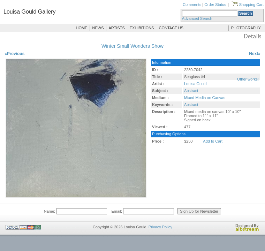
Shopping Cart (248, 4)
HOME (82, 28)
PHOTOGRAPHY (246, 28)
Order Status (215, 4)
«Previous (14, 53)
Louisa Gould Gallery (29, 12)
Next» (254, 53)
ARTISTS (117, 28)
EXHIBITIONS (142, 28)
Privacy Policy (160, 227)
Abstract (191, 91)
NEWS (98, 28)
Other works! (248, 79)
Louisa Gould (195, 84)
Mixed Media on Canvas (204, 98)
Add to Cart (212, 141)
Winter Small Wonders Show (132, 46)
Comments (192, 4)
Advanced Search (197, 18)
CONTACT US (171, 28)
